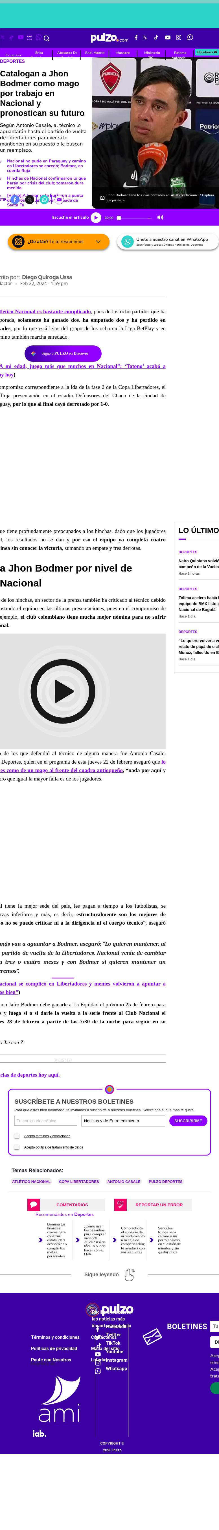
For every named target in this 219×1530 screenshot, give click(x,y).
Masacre (123, 52)
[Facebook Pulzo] (136, 38)
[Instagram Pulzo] (178, 38)
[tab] (66, 1203)
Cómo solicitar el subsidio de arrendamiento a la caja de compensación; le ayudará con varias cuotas (133, 1238)
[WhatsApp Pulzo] (190, 38)
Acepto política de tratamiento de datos (53, 1145)
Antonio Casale (124, 1180)
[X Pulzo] (145, 38)
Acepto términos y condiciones (47, 1134)
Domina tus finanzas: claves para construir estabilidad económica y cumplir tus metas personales (57, 1238)
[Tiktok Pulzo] (156, 38)
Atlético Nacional (31, 1180)
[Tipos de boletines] (143, 1118)
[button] (14, 199)
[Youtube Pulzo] (167, 38)
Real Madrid (94, 52)
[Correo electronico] (45, 1119)
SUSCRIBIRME (188, 1119)
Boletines (207, 52)
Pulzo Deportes (165, 1180)
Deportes (188, 552)
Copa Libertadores (79, 1180)
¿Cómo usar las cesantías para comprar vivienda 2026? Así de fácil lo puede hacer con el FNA (95, 1238)
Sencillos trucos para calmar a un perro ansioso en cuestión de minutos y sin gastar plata (169, 1238)
